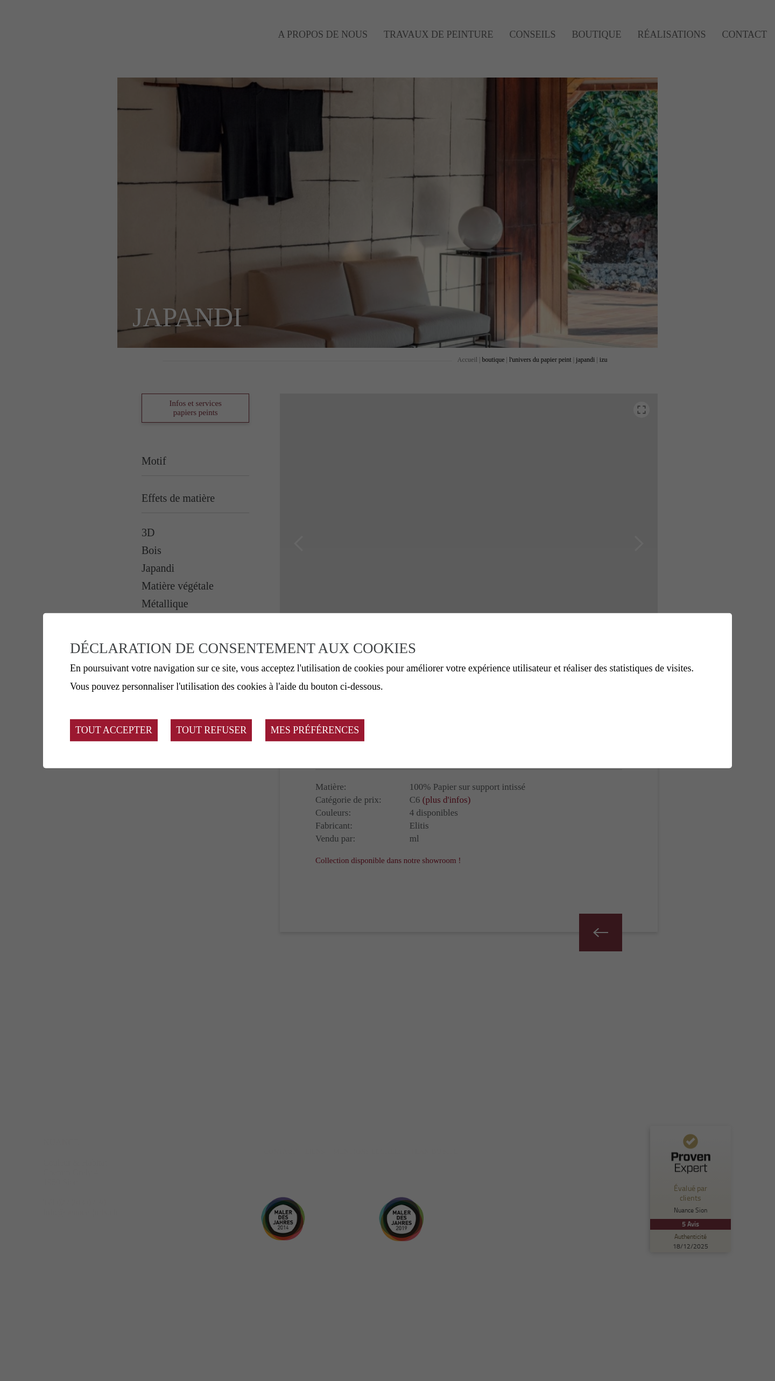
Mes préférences (315, 730)
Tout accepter (113, 730)
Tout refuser (211, 730)
